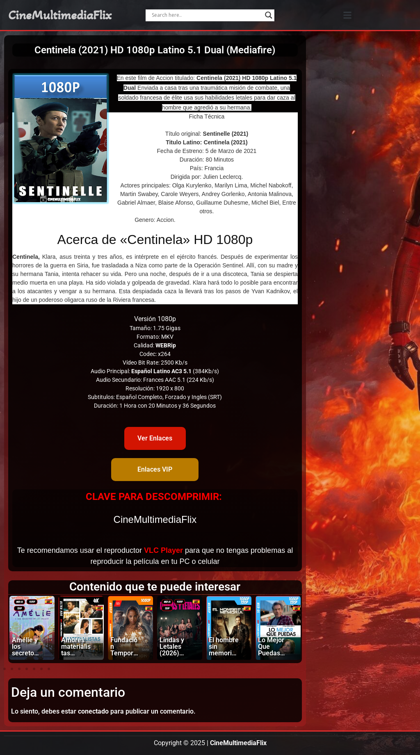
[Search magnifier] (268, 15)
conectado (93, 711)
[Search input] (206, 15)
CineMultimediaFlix (60, 15)
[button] (347, 15)
